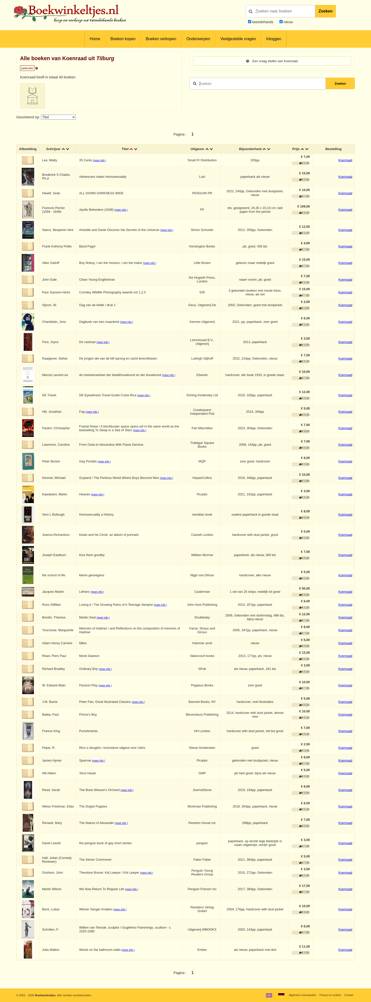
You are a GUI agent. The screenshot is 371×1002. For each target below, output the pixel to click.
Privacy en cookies (328, 995)
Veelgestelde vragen (238, 39)
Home (95, 39)
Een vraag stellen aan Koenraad (272, 61)
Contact (348, 995)
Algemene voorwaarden (298, 995)
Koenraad (345, 161)
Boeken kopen (123, 39)
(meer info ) (100, 161)
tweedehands (262, 22)
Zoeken (326, 11)
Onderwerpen (198, 39)
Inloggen (273, 39)
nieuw (288, 22)
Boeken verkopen (161, 39)
